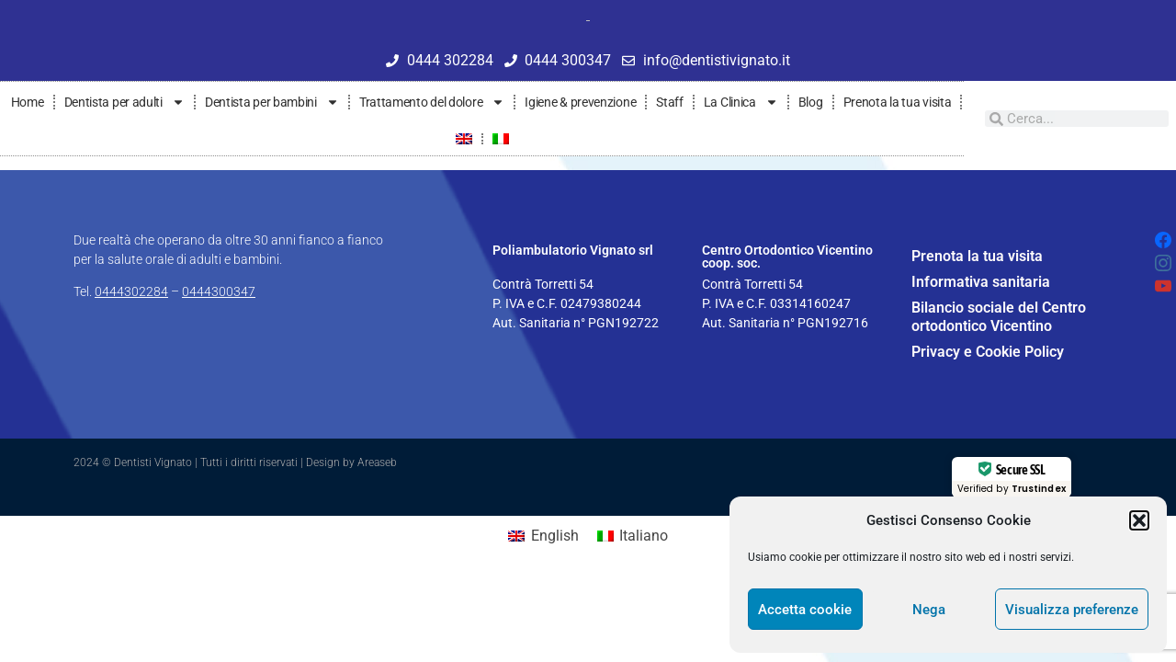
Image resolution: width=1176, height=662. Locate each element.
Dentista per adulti (124, 102)
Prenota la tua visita (897, 102)
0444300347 (218, 291)
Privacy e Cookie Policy (987, 351)
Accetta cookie (805, 609)
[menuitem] (464, 138)
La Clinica (741, 102)
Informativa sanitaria (980, 282)
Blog (810, 102)
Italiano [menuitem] (643, 535)
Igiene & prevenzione (580, 102)
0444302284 (131, 291)
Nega (928, 609)
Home (27, 102)
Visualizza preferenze (1071, 609)
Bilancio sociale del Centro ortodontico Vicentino (998, 317)
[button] (1139, 520)
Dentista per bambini (272, 102)
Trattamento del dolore (431, 102)
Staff (670, 102)
